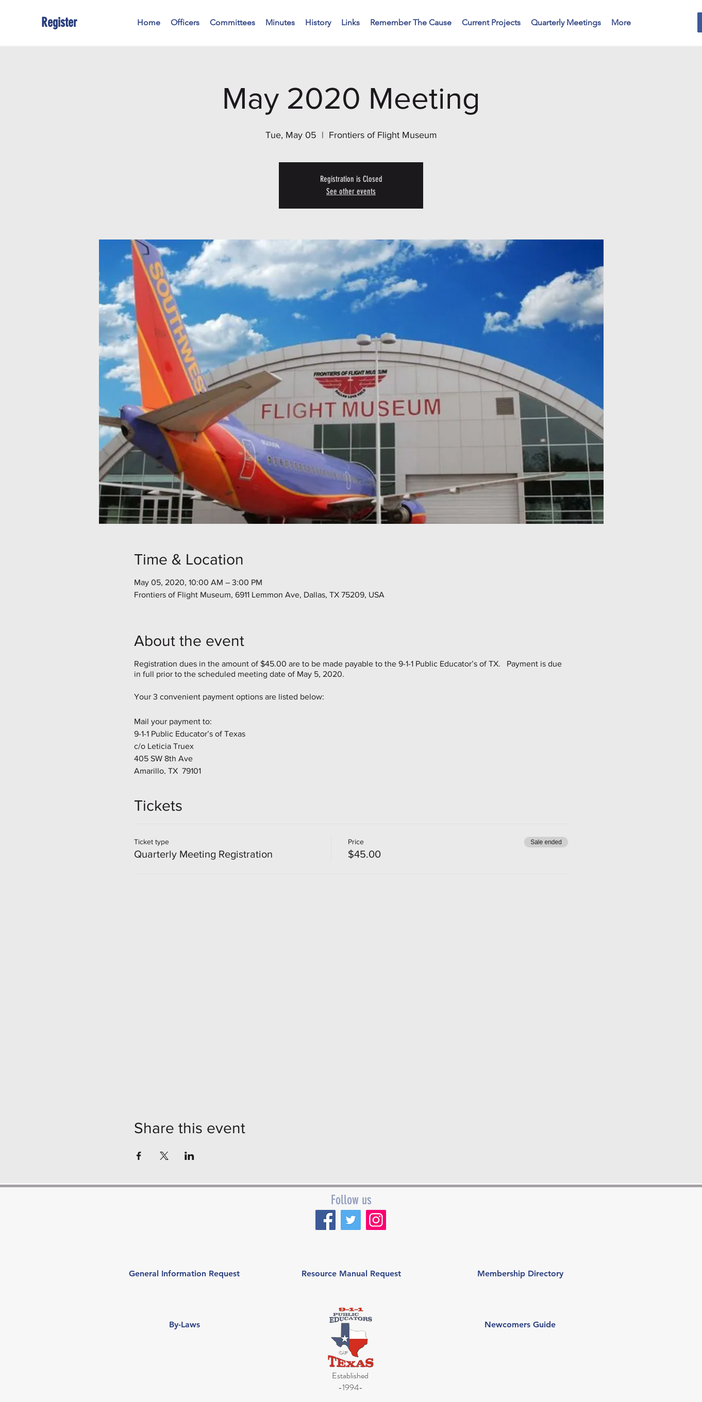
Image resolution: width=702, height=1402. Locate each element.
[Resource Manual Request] (351, 1274)
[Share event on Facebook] (139, 1156)
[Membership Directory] (520, 1274)
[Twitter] (351, 1220)
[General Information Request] (184, 1274)
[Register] (88, 22)
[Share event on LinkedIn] (189, 1156)
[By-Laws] (184, 1325)
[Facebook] (325, 1220)
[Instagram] (376, 1220)
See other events (351, 191)
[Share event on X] (164, 1156)
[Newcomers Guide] (520, 1325)
